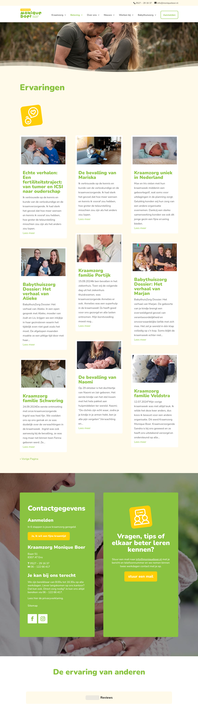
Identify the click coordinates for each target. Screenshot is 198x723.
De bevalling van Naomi (97, 379)
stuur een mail (140, 576)
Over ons (92, 15)
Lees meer (29, 233)
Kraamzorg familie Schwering (43, 398)
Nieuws (108, 15)
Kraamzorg (57, 15)
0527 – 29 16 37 (144, 3)
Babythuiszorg (145, 15)
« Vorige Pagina (29, 459)
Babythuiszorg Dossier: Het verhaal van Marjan (150, 286)
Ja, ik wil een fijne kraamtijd (49, 536)
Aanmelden (169, 15)
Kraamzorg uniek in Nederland (153, 175)
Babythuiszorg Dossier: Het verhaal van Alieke (39, 291)
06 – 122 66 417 (40, 567)
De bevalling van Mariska (97, 175)
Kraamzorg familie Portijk (94, 272)
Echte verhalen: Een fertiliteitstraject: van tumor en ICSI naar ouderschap (43, 182)
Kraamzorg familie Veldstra (152, 393)
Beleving (75, 15)
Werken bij (125, 15)
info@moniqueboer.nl (149, 559)
